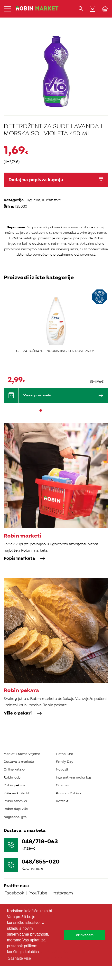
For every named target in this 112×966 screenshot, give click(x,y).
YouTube (38, 893)
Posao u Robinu (68, 793)
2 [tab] (45, 410)
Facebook (14, 893)
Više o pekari (23, 713)
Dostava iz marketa (19, 761)
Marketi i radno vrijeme (22, 754)
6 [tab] (62, 410)
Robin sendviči (15, 801)
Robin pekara (14, 785)
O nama (62, 785)
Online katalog (15, 769)
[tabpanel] (56, 345)
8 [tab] (71, 410)
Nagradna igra (15, 817)
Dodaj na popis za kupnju (56, 180)
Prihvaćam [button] (84, 935)
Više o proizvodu (63, 395)
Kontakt (62, 801)
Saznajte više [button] (19, 958)
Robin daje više (16, 809)
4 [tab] (54, 410)
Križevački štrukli (16, 793)
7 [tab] (67, 410)
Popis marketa (24, 558)
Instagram (63, 893)
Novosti (62, 769)
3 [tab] (49, 410)
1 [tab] (40, 410)
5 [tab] (58, 410)
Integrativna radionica (73, 777)
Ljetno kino (64, 754)
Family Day (64, 761)
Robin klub (12, 777)
